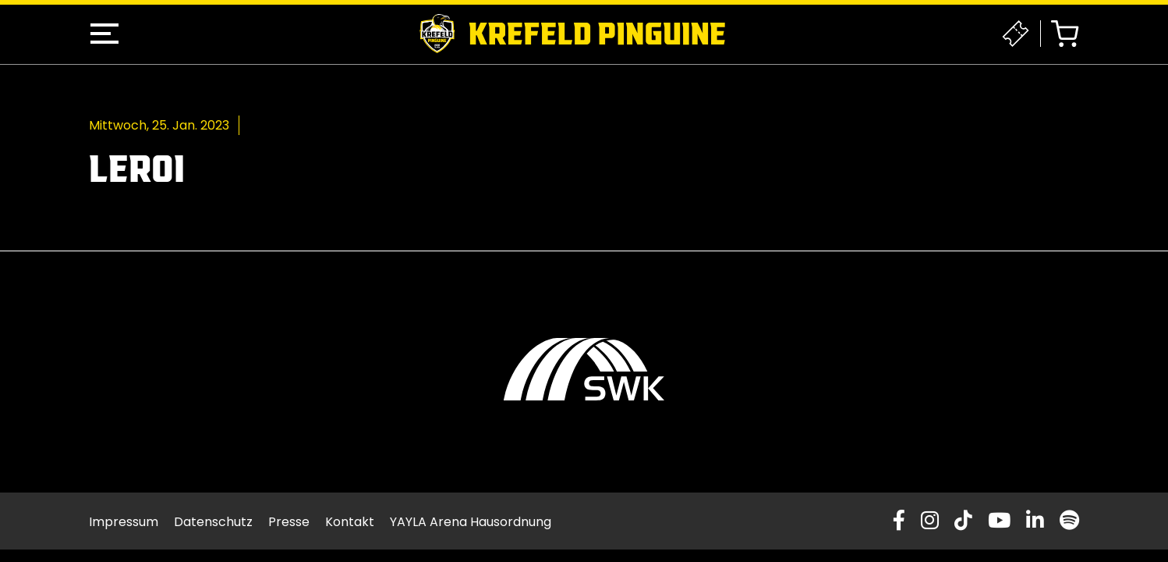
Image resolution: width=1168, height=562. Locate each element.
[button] (104, 33)
